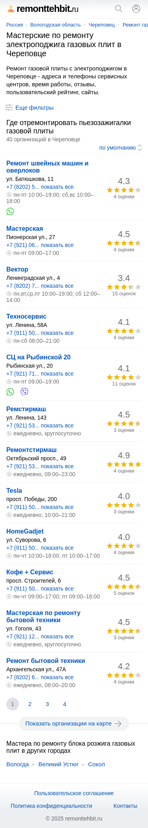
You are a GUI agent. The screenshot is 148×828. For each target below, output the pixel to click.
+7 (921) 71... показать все (40, 373)
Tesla (14, 490)
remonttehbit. (42, 8)
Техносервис (26, 316)
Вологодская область (55, 25)
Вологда (17, 764)
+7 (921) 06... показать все (40, 245)
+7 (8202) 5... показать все (40, 187)
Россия (14, 25)
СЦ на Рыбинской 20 (38, 357)
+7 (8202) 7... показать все (40, 286)
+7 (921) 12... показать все (40, 636)
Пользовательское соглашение (74, 793)
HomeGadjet (24, 531)
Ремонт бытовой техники (45, 660)
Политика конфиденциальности (51, 806)
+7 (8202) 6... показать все (40, 677)
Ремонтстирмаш (31, 449)
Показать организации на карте (74, 723)
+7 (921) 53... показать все (40, 425)
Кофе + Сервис (29, 572)
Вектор (17, 269)
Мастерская (24, 228)
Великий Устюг (58, 764)
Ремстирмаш (26, 409)
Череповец (102, 25)
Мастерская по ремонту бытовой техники (43, 616)
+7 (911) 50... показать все (40, 333)
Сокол (96, 764)
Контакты (125, 806)
